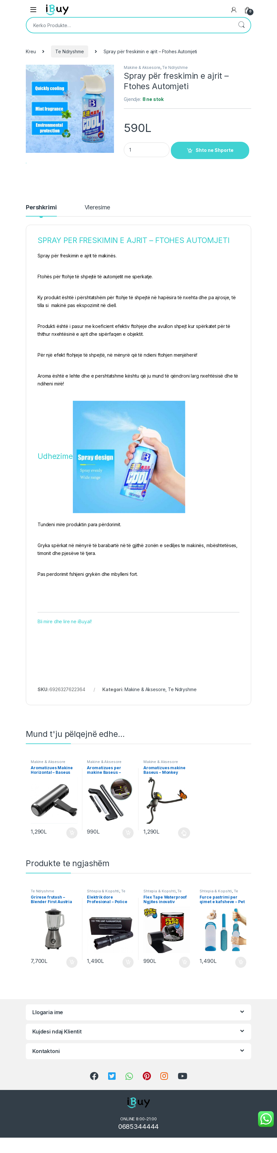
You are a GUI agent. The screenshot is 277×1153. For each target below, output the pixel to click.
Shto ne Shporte (215, 150)
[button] (108, 72)
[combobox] (129, 25)
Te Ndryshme (69, 51)
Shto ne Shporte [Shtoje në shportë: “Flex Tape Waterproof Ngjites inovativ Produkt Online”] (184, 980)
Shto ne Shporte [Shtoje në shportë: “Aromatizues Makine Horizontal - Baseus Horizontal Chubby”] (71, 851)
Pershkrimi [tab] (41, 226)
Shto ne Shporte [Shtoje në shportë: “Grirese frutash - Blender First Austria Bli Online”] (71, 980)
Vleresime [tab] (97, 226)
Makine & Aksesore (142, 67)
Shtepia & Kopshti (103, 909)
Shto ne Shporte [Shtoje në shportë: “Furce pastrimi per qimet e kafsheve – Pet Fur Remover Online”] (240, 980)
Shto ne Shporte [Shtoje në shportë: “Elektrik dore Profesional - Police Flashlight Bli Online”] (128, 980)
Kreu (31, 51)
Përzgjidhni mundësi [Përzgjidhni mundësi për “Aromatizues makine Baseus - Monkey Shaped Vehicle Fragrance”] (184, 851)
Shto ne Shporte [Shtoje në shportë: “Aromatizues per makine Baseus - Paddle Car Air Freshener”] (128, 851)
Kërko (241, 25)
